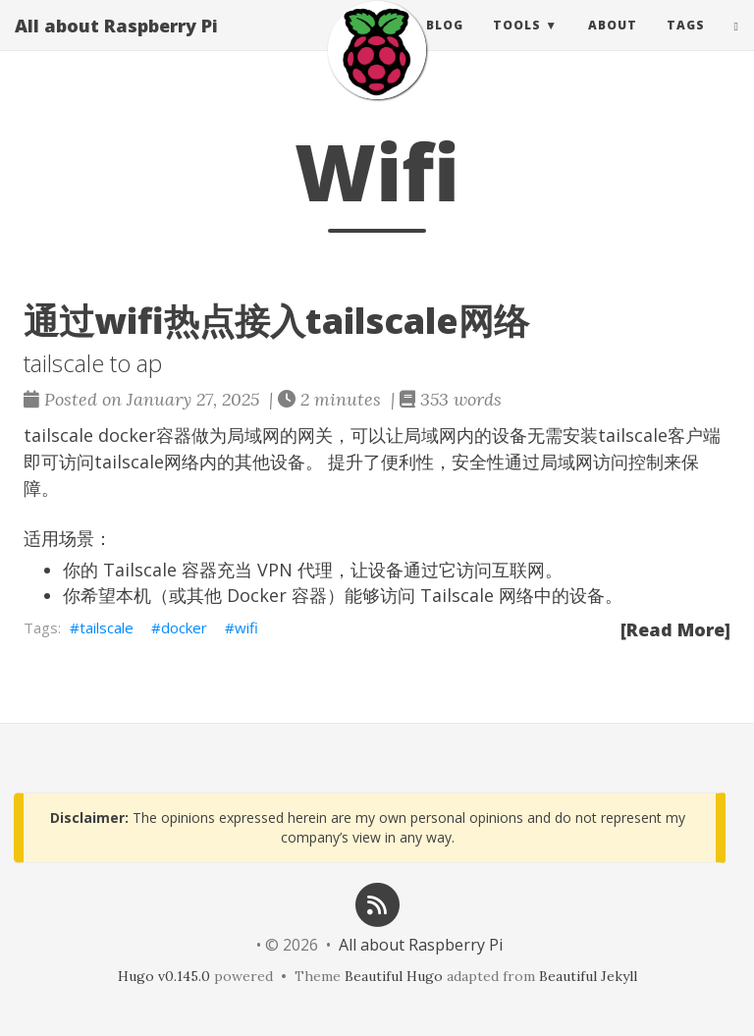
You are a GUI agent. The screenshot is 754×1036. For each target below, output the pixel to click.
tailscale (107, 627)
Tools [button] (517, 43)
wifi (246, 627)
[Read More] (675, 629)
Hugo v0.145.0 (164, 976)
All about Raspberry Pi (116, 44)
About (612, 43)
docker (184, 627)
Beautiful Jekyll (588, 976)
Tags (686, 43)
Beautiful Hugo (394, 976)
